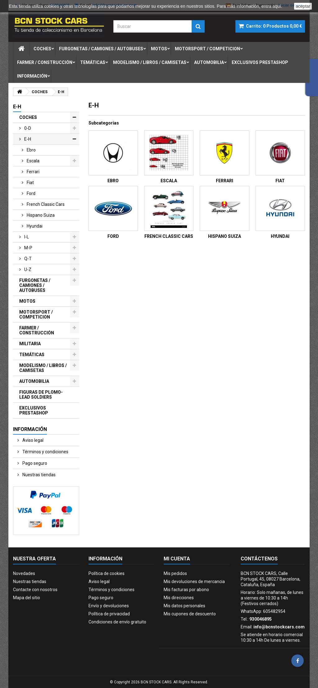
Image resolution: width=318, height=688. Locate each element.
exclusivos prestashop (260, 62)
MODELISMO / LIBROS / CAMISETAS (43, 368)
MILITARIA (30, 343)
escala (32, 160)
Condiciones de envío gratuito (117, 621)
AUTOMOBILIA (34, 381)
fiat (30, 182)
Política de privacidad (109, 613)
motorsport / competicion (207, 48)
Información (32, 76)
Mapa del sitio (26, 597)
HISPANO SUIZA (224, 236)
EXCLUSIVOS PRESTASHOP (33, 410)
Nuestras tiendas (38, 474)
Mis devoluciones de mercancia (194, 581)
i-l (26, 236)
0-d (27, 128)
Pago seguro (34, 463)
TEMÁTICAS (31, 354)
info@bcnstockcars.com (279, 626)
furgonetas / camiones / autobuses (101, 48)
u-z (27, 269)
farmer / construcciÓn (44, 62)
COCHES (28, 117)
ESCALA (169, 180)
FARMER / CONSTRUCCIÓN (36, 330)
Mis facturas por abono (186, 589)
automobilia (209, 62)
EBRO (113, 180)
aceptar (303, 6)
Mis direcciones (179, 597)
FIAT (280, 180)
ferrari (32, 171)
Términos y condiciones (44, 451)
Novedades (24, 573)
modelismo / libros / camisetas (149, 62)
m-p (27, 247)
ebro (31, 149)
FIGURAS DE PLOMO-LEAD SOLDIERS (41, 395)
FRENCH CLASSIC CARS (168, 236)
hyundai (34, 226)
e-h (27, 139)
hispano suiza (40, 215)
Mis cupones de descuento (190, 613)
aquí (277, 6)
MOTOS (27, 301)
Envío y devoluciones (109, 605)
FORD (113, 236)
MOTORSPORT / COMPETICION (36, 314)
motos (159, 48)
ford (30, 193)
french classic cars (45, 204)
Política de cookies (107, 573)
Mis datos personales (184, 605)
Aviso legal (32, 440)
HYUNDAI (280, 236)
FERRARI (224, 180)
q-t (27, 258)
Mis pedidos (175, 573)
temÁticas (92, 62)
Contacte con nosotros (35, 589)
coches (42, 48)
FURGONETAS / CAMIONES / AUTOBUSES (34, 285)
